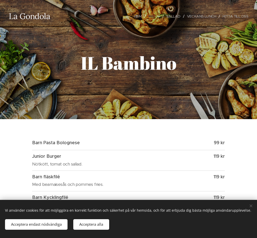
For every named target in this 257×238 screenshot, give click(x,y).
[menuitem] (134, 16)
